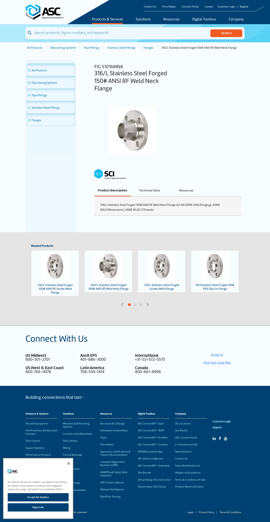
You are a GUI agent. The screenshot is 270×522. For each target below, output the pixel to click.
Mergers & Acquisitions (188, 472)
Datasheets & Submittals (114, 430)
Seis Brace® (144, 472)
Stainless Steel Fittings (121, 48)
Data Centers (70, 440)
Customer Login (226, 6)
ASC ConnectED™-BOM (151, 430)
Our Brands (181, 430)
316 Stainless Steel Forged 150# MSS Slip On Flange (214, 271)
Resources (171, 19)
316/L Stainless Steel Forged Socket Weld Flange (161, 271)
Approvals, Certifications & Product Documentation (115, 453)
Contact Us (150, 6)
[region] (38, 488)
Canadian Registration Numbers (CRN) (112, 463)
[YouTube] (225, 438)
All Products (34, 48)
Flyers (103, 437)
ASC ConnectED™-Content (153, 444)
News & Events (183, 451)
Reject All (38, 507)
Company (236, 19)
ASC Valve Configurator (151, 458)
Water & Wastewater (74, 490)
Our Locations (183, 423)
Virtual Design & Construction (154, 479)
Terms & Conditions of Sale (190, 479)
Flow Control (33, 440)
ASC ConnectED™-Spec (151, 423)
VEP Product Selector (112, 482)
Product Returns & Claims (189, 486)
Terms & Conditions (231, 512)
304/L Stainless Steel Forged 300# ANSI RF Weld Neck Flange (108, 271)
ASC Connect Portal (186, 437)
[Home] (47, 12)
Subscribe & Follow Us (187, 465)
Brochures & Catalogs (112, 423)
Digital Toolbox (204, 19)
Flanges (148, 48)
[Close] (68, 463)
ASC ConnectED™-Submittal (154, 465)
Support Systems (35, 448)
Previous (122, 304)
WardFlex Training (110, 496)
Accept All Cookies (38, 497)
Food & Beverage (72, 454)
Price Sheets (169, 6)
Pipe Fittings (91, 48)
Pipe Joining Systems (63, 48)
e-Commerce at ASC (186, 444)
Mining (66, 448)
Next (148, 304)
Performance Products (38, 454)
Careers (209, 6)
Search (226, 33)
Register (244, 6)
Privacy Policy (206, 512)
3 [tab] (155, 305)
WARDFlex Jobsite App (150, 451)
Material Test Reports (112, 489)
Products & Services (107, 19)
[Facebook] (220, 438)
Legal (190, 512)
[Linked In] (214, 438)
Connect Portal (190, 6)
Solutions (143, 19)
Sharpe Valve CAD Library (152, 486)
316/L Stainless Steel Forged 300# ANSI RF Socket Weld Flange (55, 273)
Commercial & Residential (77, 433)
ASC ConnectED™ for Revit (152, 437)
